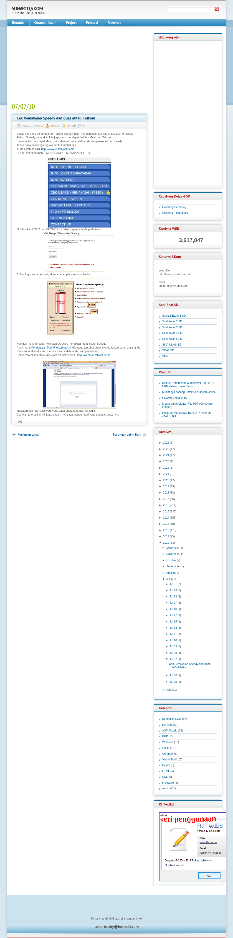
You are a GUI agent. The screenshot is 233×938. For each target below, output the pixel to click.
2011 (166, 536)
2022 (166, 467)
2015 (166, 511)
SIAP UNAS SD (171, 344)
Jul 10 (173, 640)
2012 (166, 530)
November (172, 554)
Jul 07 (173, 659)
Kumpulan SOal (171, 719)
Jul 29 (173, 590)
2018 (166, 492)
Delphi (166, 765)
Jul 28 (173, 596)
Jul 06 (173, 675)
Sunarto (55, 125)
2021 (166, 473)
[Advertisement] (50, 65)
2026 (166, 442)
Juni (168, 689)
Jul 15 (173, 621)
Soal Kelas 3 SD (172, 327)
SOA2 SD (168, 350)
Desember (172, 547)
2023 (166, 461)
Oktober (171, 560)
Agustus (171, 572)
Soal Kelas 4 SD (172, 333)
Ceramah (167, 753)
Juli (168, 579)
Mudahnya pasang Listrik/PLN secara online (189, 392)
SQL (165, 776)
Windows (167, 742)
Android (167, 788)
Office (165, 747)
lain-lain (71, 125)
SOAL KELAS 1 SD (174, 315)
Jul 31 (173, 584)
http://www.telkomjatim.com (57, 149)
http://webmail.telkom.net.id (93, 355)
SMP (165, 356)
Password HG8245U (174, 397)
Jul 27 (173, 602)
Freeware (168, 782)
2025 (166, 449)
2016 (166, 505)
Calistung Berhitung (174, 207)
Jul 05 (173, 681)
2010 (166, 542)
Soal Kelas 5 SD (172, 339)
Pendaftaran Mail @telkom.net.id (51, 347)
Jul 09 (173, 646)
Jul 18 (173, 609)
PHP (165, 736)
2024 (166, 455)
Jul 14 (173, 627)
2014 (166, 517)
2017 (166, 499)
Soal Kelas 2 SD (172, 321)
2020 (166, 480)
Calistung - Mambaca (175, 212)
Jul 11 (173, 634)
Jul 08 (173, 652)
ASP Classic (169, 730)
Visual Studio (170, 759)
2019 (166, 486)
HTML (166, 771)
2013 (166, 523)
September (173, 566)
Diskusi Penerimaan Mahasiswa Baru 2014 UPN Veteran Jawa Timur (188, 384)
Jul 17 (173, 615)
